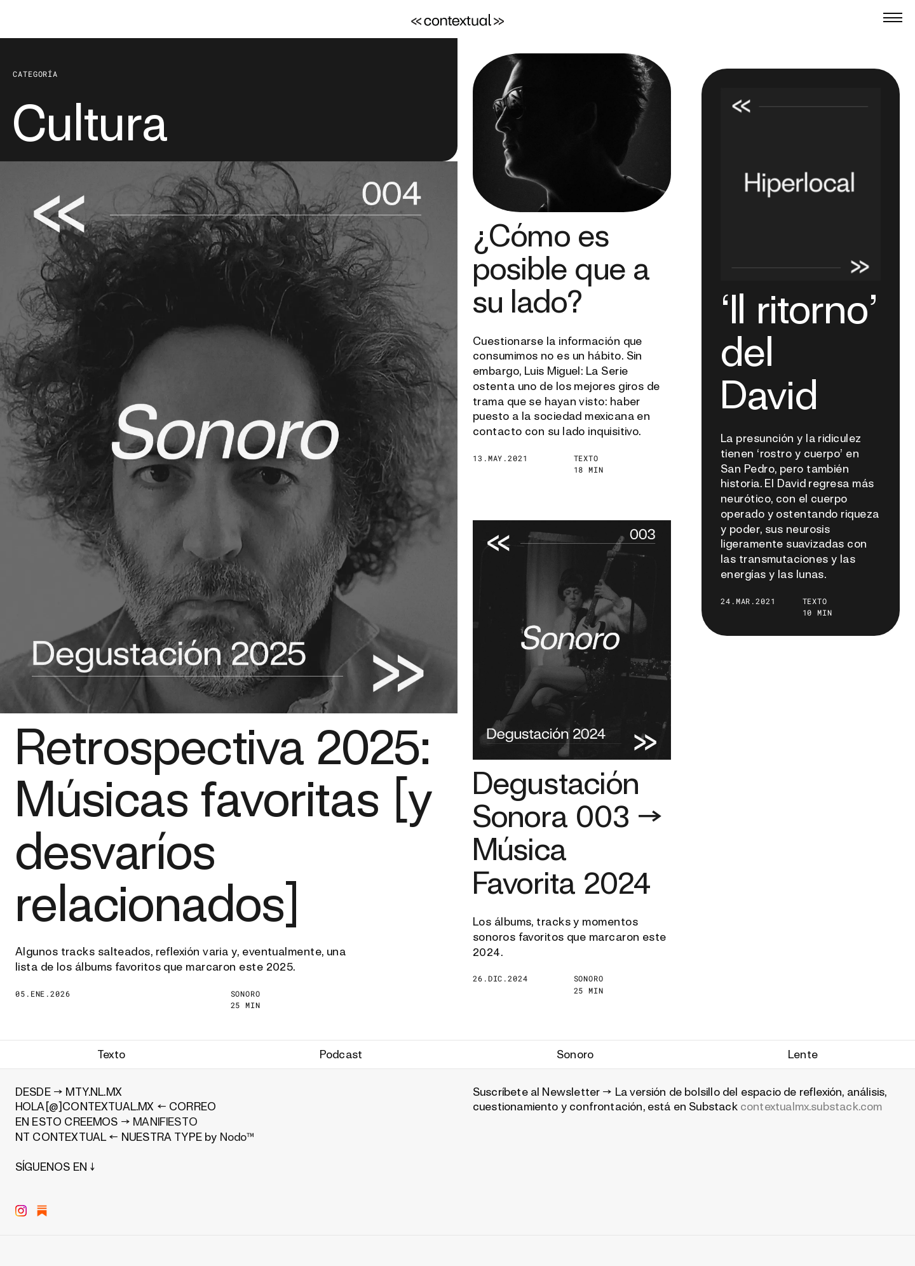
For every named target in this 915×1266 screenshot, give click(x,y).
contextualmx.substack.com (811, 1106)
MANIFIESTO (165, 1121)
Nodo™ (237, 1136)
